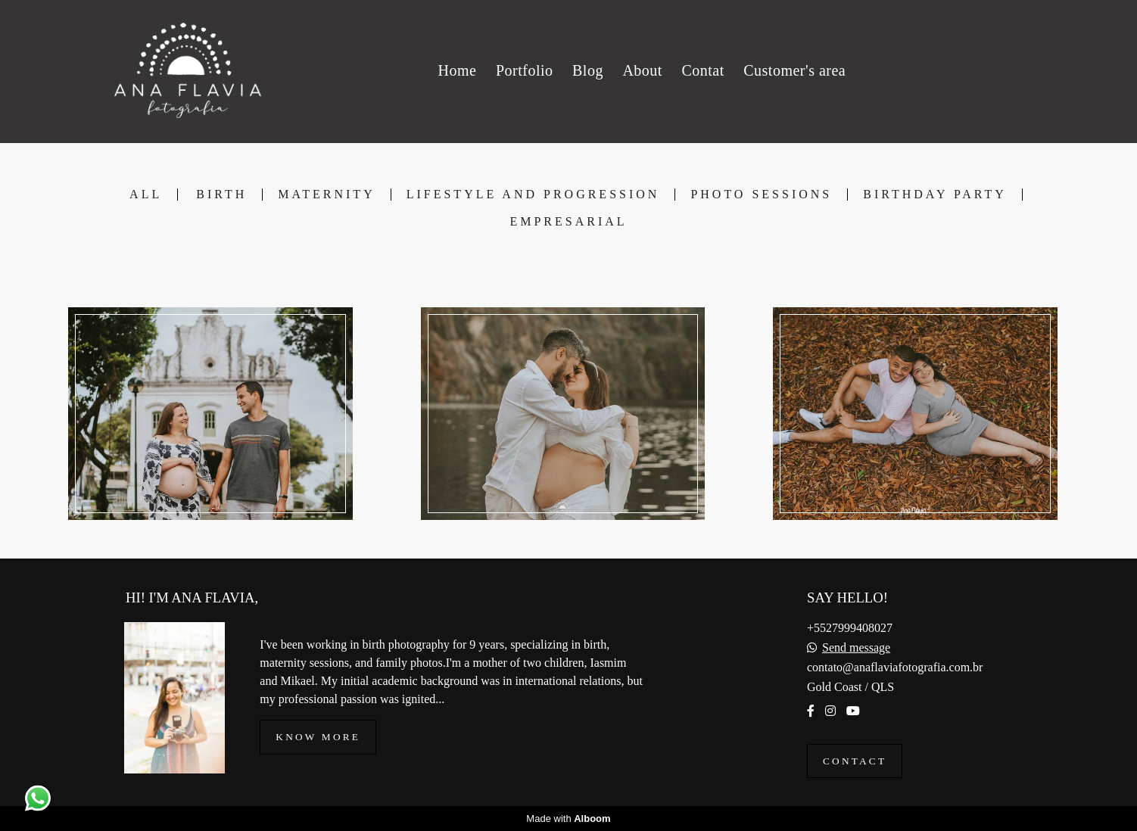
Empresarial (568, 222)
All (145, 194)
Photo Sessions (761, 194)
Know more (318, 736)
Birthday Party (935, 194)
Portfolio (524, 70)
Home (457, 70)
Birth (221, 194)
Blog (587, 70)
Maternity (326, 194)
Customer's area (794, 70)
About (642, 70)
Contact (854, 761)
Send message (856, 648)
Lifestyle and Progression (533, 194)
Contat (702, 70)
